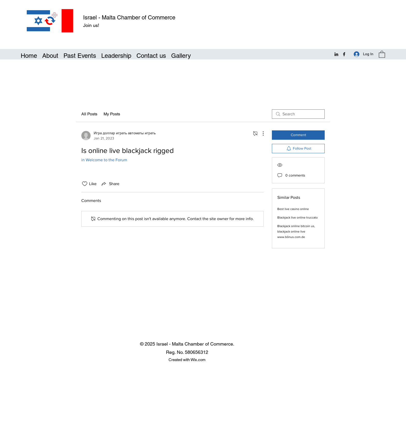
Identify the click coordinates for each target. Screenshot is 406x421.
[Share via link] (110, 184)
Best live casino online (293, 209)
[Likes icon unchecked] (84, 184)
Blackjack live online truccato (297, 217)
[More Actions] (260, 133)
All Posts (89, 113)
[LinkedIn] (336, 54)
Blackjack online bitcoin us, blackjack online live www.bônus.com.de (296, 231)
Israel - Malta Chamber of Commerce (129, 17)
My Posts (112, 113)
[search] (298, 114)
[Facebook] (344, 54)
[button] (382, 54)
